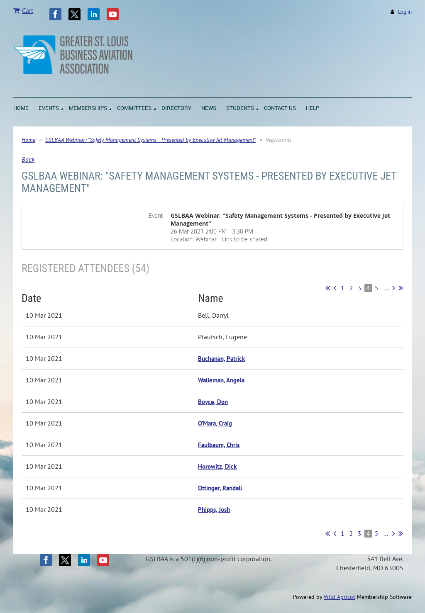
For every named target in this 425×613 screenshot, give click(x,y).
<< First (328, 288)
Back (28, 159)
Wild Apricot (339, 597)
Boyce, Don (213, 402)
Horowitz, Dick (217, 466)
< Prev (335, 288)
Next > (394, 288)
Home (28, 140)
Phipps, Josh (214, 509)
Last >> (401, 288)
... (385, 288)
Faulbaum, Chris (218, 445)
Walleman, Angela (221, 380)
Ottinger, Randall (220, 488)
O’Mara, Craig (215, 423)
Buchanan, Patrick (221, 358)
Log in (405, 11)
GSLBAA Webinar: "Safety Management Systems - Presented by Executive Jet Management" (150, 140)
